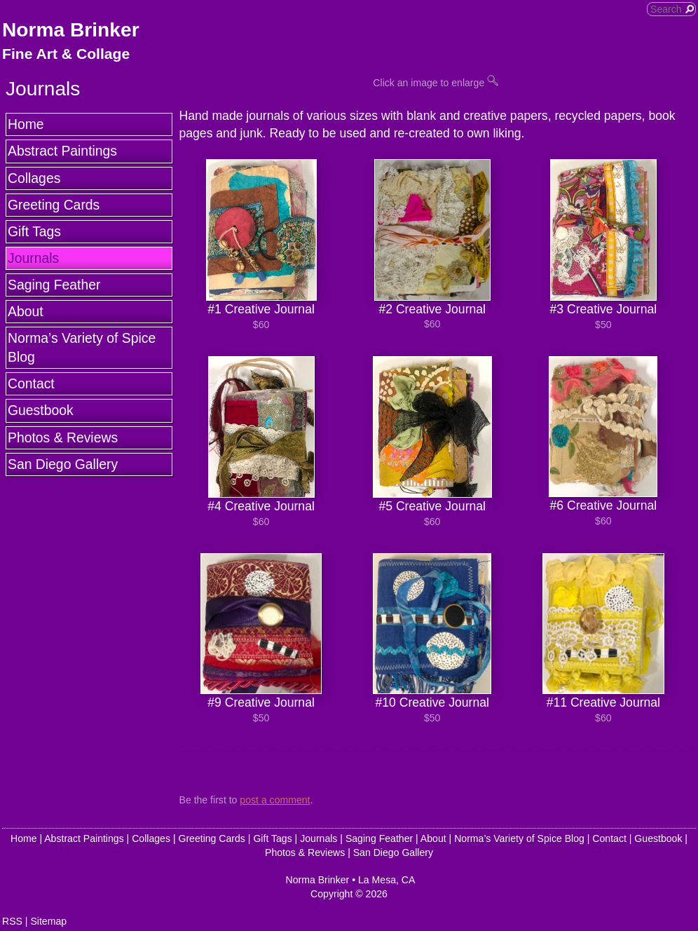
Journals (33, 258)
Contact (31, 383)
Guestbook (41, 410)
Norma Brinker (70, 30)
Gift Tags (34, 231)
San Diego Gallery (63, 464)
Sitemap (48, 921)
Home (26, 124)
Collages (34, 178)
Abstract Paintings (62, 150)
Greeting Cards (54, 204)
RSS (12, 921)
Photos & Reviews (63, 437)
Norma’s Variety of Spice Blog (82, 347)
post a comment (275, 800)
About (25, 311)
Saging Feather (54, 284)
